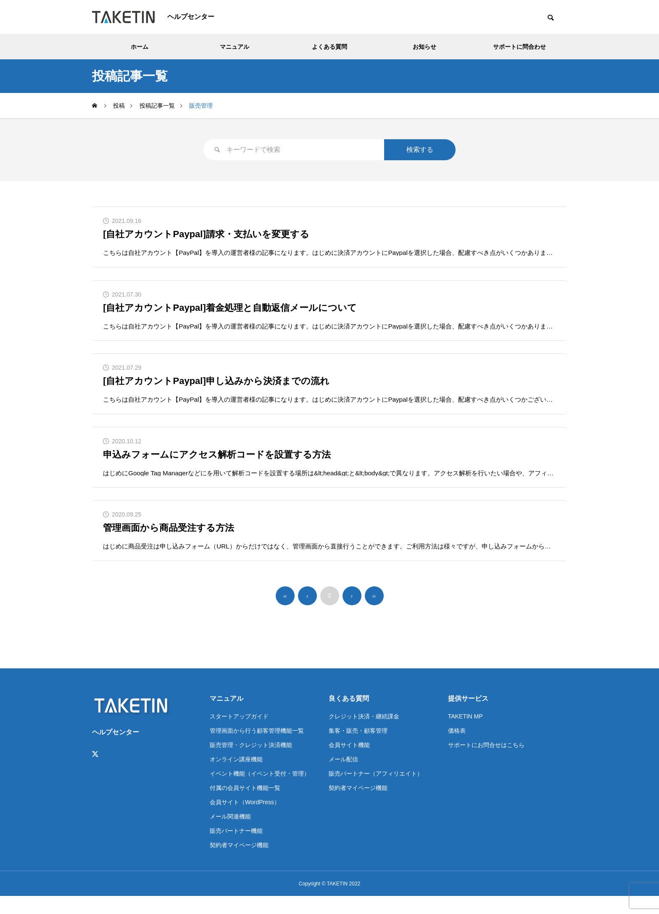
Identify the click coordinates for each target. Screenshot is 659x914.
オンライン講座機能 (236, 777)
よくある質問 (329, 46)
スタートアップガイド (239, 734)
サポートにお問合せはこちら (486, 762)
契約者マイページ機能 (239, 862)
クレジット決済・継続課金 (364, 734)
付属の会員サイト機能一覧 (245, 805)
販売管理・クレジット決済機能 (251, 762)
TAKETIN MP (465, 734)
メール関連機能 (230, 834)
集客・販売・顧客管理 (358, 748)
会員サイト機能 (349, 762)
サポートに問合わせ (519, 46)
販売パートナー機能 (236, 848)
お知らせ (424, 46)
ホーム (139, 46)
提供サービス (468, 716)
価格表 (457, 748)
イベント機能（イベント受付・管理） (260, 791)
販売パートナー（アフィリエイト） (376, 791)
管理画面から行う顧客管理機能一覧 (257, 748)
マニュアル (234, 46)
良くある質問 (349, 716)
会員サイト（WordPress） (245, 819)
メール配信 (343, 777)
